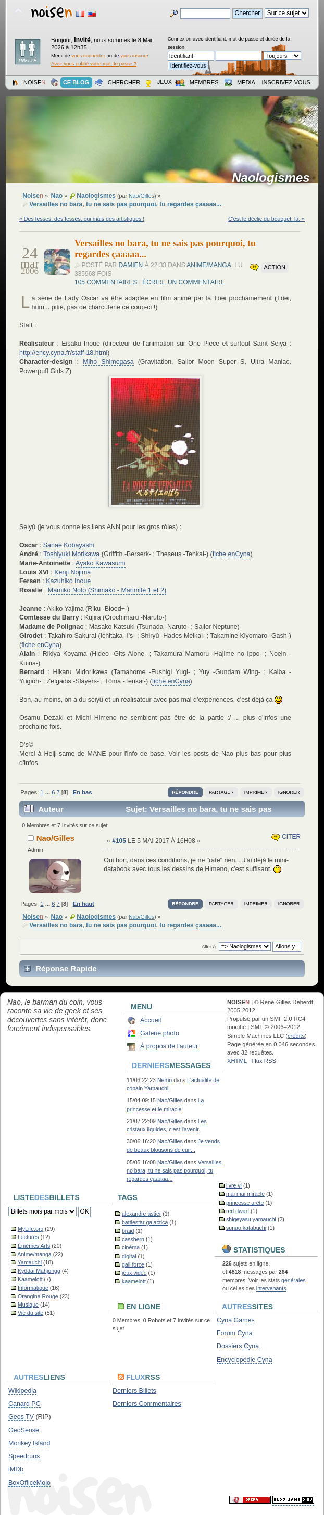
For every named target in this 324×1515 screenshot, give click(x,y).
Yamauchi (30, 1262)
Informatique (33, 1288)
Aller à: (209, 947)
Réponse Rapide (65, 968)
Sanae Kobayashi (68, 545)
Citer (286, 836)
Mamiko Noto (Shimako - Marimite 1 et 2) (107, 590)
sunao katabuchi (246, 1227)
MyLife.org (30, 1229)
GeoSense (23, 1430)
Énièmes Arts (34, 1246)
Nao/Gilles (141, 196)
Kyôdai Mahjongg (39, 1271)
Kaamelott (30, 1279)
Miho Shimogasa (108, 361)
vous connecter (88, 55)
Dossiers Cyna (238, 1346)
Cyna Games (236, 1320)
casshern (133, 1239)
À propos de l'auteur (169, 1046)
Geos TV (21, 1416)
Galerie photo (159, 1033)
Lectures (28, 1237)
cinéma (131, 1247)
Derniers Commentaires (147, 1403)
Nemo (164, 1080)
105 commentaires (105, 282)
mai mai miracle (245, 1194)
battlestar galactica (145, 1222)
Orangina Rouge (38, 1296)
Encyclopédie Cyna (244, 1359)
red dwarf (237, 1211)
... (48, 792)
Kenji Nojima (72, 572)
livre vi (234, 1185)
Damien (131, 265)
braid (128, 1231)
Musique (28, 1304)
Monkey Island (29, 1443)
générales (293, 1280)
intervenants (271, 1288)
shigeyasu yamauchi (251, 1219)
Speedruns (24, 1456)
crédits (296, 1036)
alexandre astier (141, 1213)
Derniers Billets (134, 1390)
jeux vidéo (134, 1273)
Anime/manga (208, 265)
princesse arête (245, 1203)
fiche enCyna (232, 554)
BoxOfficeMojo (29, 1482)
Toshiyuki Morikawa (71, 554)
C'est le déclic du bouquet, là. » (266, 219)
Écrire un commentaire (183, 282)
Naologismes (274, 178)
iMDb (15, 1469)
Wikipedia (22, 1390)
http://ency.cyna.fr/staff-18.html (63, 353)
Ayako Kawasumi (100, 563)
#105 (119, 841)
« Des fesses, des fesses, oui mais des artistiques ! (81, 219)
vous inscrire (134, 55)
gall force (133, 1264)
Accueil (150, 1020)
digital (129, 1256)
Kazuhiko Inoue (68, 581)
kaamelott (134, 1281)
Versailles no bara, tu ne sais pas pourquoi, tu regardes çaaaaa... (174, 1170)
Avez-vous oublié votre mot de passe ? (93, 64)
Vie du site (30, 1313)
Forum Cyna (235, 1333)
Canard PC (24, 1403)
